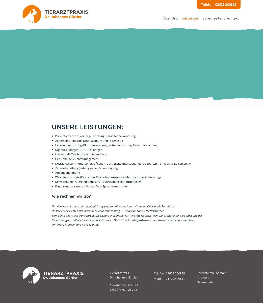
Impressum (204, 277)
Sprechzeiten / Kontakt (221, 18)
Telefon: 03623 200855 (218, 4)
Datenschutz (205, 282)
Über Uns (170, 18)
